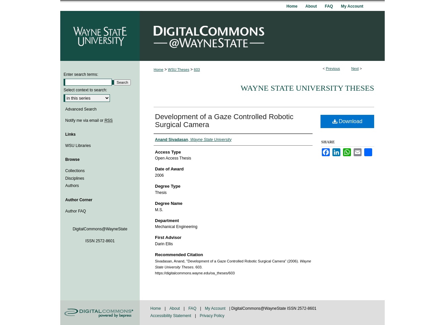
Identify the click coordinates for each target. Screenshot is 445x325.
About (175, 308)
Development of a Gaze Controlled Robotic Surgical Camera (224, 121)
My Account (215, 308)
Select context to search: (85, 90)
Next (355, 68)
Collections (75, 170)
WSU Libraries (78, 145)
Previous (333, 68)
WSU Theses (178, 69)
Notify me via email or (89, 120)
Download (347, 121)
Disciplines (74, 178)
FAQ (192, 308)
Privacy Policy (212, 315)
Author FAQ (75, 211)
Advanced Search (81, 109)
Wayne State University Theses (307, 88)
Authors (72, 185)
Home (158, 69)
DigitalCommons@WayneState (262, 36)
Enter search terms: (81, 74)
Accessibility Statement (171, 315)
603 (197, 69)
